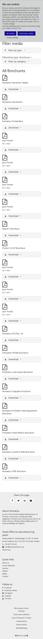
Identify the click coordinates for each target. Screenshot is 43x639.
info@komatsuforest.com (14, 547)
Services (5, 568)
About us (5, 563)
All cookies (10, 33)
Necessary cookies (26, 33)
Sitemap (21, 611)
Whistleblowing (21, 628)
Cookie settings (12, 37)
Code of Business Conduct (21, 618)
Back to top (21, 635)
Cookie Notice (21, 621)
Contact (5, 576)
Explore (5, 571)
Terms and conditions (21, 614)
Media (4, 574)
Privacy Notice (21, 624)
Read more (6, 550)
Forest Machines (8, 565)
